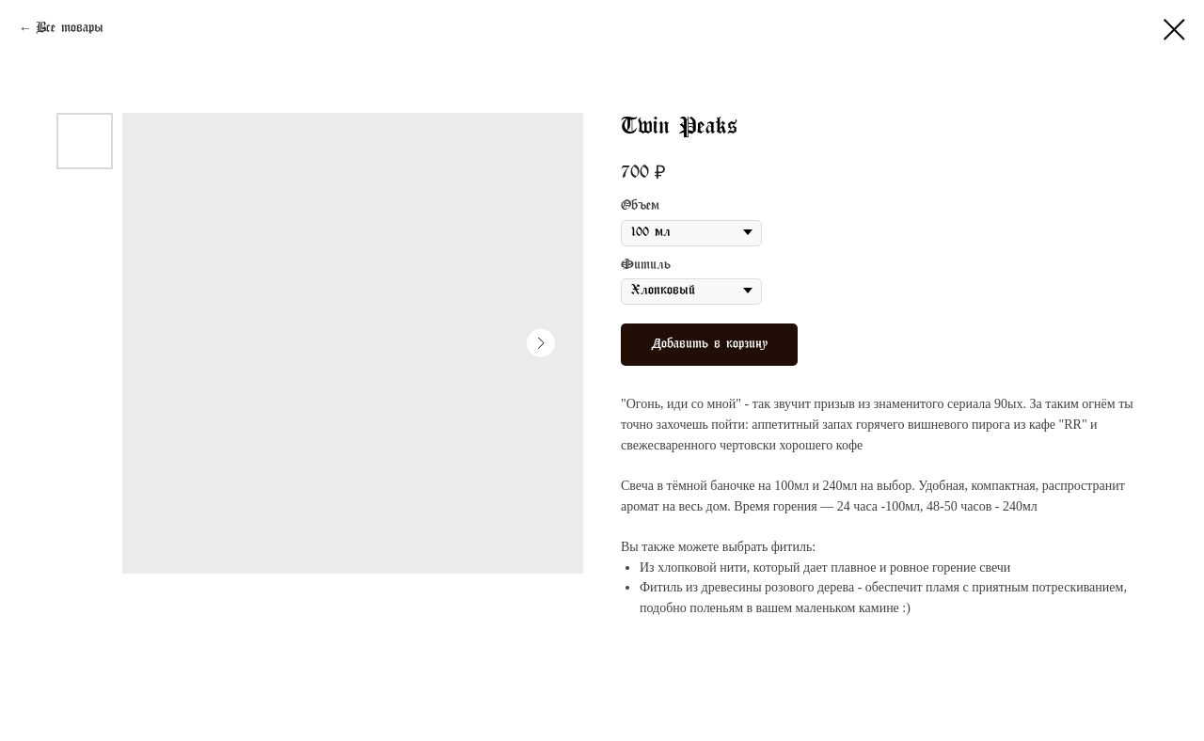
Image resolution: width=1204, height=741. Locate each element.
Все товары (69, 29)
